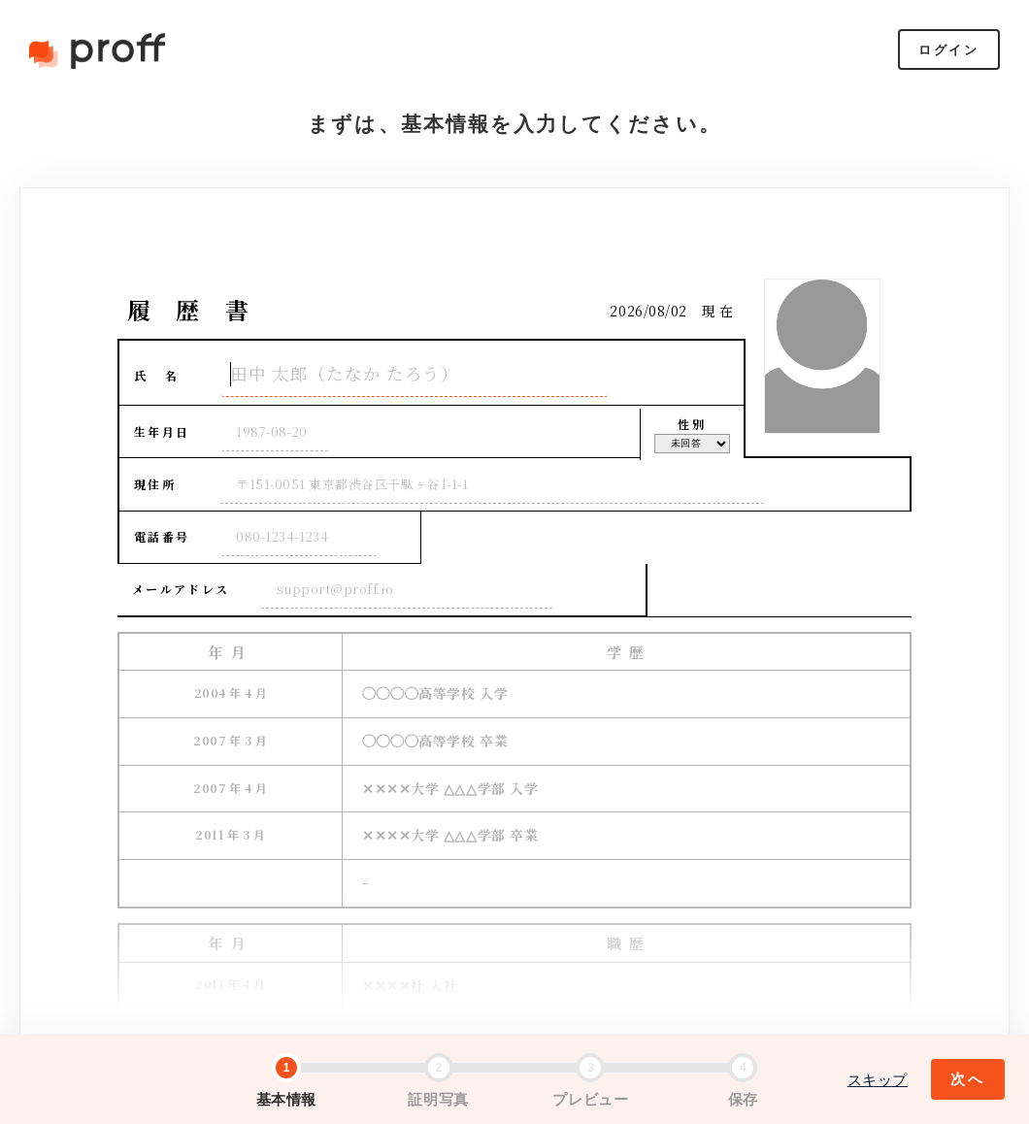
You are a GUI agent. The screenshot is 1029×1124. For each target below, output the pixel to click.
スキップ (877, 1080)
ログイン (948, 50)
